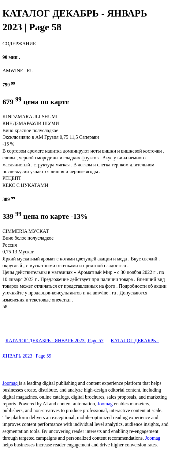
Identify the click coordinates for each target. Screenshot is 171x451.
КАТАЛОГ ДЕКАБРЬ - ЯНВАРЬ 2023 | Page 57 (54, 340)
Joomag (10, 383)
